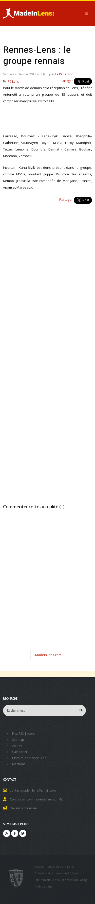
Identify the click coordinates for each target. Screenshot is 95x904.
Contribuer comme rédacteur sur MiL (36, 799)
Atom (31, 733)
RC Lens (13, 81)
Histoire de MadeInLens (29, 758)
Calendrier (19, 752)
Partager (67, 81)
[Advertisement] (47, 344)
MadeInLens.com (48, 654)
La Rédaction (64, 74)
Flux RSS (18, 733)
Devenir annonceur (23, 808)
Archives (18, 746)
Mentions (19, 764)
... (62, 507)
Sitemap (18, 740)
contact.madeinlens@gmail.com (33, 790)
